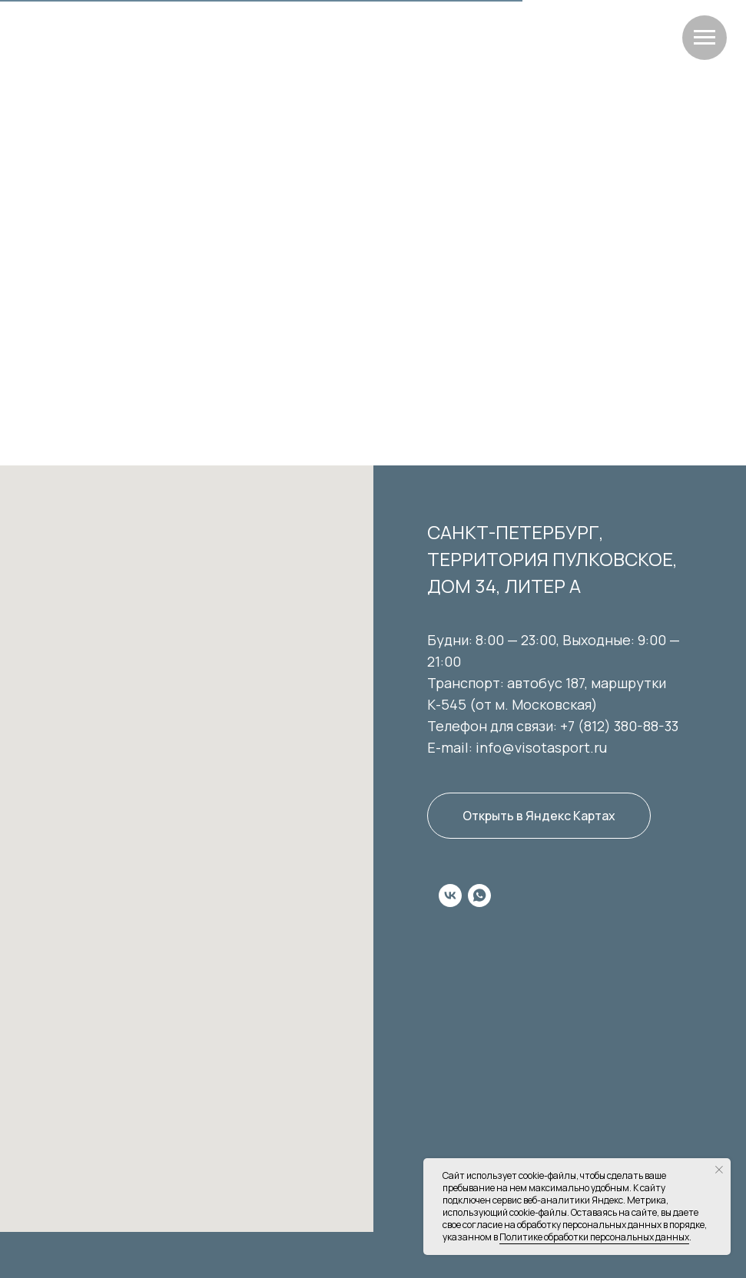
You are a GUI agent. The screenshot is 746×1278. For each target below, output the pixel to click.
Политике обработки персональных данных (594, 1236)
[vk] (450, 895)
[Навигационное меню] (704, 37)
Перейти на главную (373, 310)
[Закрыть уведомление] (719, 1169)
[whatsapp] (479, 895)
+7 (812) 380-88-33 (619, 726)
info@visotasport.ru (541, 747)
